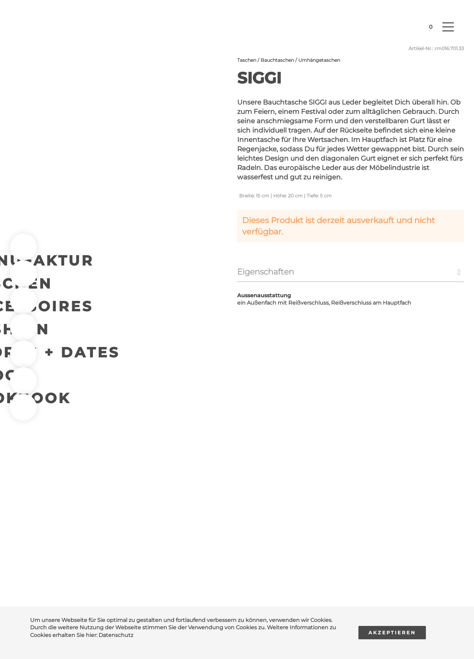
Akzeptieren (392, 633)
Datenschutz (116, 635)
